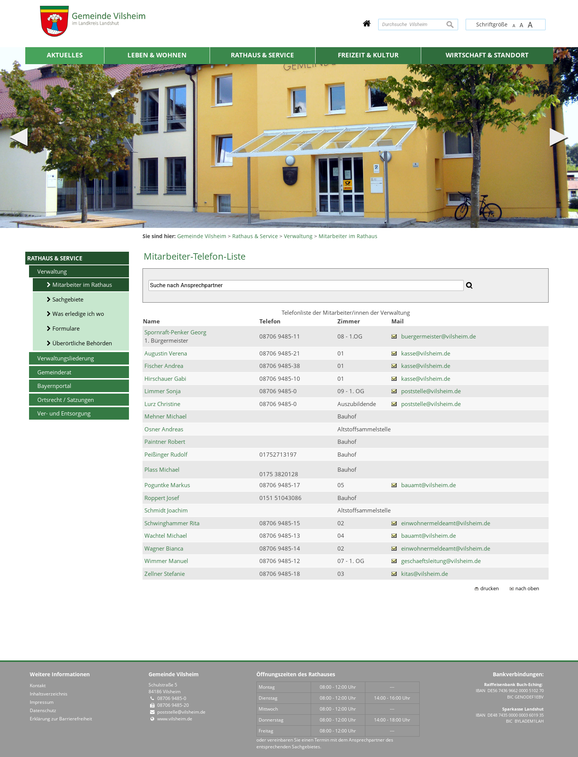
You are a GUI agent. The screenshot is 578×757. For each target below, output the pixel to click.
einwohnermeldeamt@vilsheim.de (445, 523)
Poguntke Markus (167, 485)
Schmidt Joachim (166, 510)
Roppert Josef (161, 498)
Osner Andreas (163, 429)
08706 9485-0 (171, 698)
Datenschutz (43, 710)
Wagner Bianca (163, 548)
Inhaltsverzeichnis (48, 694)
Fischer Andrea (163, 365)
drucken (489, 588)
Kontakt (38, 685)
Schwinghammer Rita (171, 523)
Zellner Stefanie (164, 573)
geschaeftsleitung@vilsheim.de (441, 561)
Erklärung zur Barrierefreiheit (61, 718)
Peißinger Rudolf (165, 454)
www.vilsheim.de (174, 718)
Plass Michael (161, 469)
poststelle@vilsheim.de (431, 391)
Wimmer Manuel (166, 561)
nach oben (527, 588)
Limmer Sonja (162, 391)
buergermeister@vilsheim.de (438, 336)
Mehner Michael (165, 416)
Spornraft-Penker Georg (175, 332)
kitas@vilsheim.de (424, 573)
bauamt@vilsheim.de (428, 485)
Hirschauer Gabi (165, 378)
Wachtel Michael (165, 535)
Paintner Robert (164, 441)
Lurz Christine (162, 404)
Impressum (42, 702)
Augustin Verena (165, 353)
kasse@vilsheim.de (425, 353)
